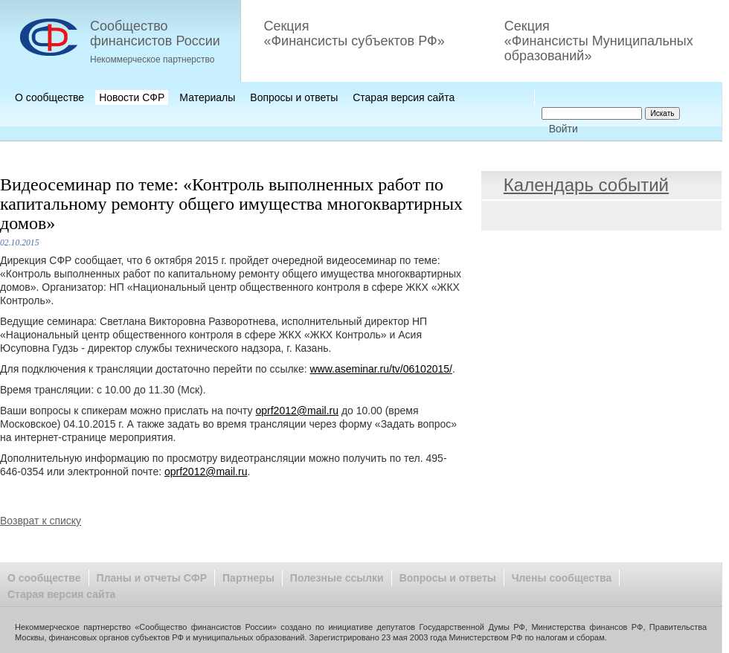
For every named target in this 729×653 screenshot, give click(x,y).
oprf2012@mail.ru (297, 410)
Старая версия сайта (404, 97)
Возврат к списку (40, 521)
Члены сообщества (561, 578)
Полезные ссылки (337, 578)
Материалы (207, 97)
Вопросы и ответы (294, 97)
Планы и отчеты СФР (152, 578)
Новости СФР (131, 97)
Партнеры (248, 578)
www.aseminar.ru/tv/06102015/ (380, 369)
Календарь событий (586, 185)
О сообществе (49, 97)
